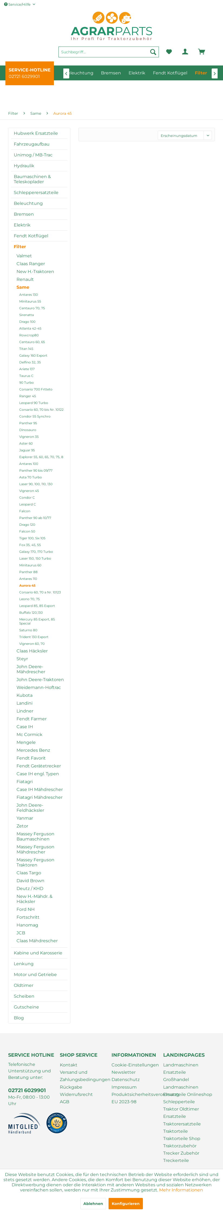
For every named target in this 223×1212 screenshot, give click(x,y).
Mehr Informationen (181, 1190)
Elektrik (22, 225)
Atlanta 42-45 (30, 328)
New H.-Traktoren (35, 271)
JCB (21, 932)
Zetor (22, 826)
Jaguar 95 (27, 450)
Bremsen (24, 214)
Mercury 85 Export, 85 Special (37, 621)
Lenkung (24, 963)
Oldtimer (23, 985)
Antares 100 (28, 464)
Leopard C (27, 504)
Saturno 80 (28, 630)
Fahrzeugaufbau (32, 144)
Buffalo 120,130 (31, 612)
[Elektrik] (137, 73)
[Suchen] (153, 52)
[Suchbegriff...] (108, 52)
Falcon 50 (27, 531)
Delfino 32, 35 (30, 362)
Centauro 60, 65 (32, 342)
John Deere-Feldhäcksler (30, 808)
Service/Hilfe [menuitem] (17, 4)
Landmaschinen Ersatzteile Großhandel (180, 1072)
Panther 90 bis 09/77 (36, 470)
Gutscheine (26, 1007)
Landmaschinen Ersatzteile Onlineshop (187, 1091)
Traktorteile (175, 1131)
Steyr (22, 658)
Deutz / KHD (30, 888)
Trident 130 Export (33, 637)
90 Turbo (26, 382)
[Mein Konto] (180, 52)
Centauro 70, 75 (32, 308)
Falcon (24, 511)
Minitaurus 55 (30, 301)
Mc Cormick (29, 734)
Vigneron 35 (29, 437)
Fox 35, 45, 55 (30, 545)
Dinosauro (27, 430)
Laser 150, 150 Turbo (35, 558)
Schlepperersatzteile (36, 192)
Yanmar (25, 818)
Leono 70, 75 (29, 599)
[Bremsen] (111, 73)
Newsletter (124, 1072)
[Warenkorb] (194, 52)
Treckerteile (176, 1160)
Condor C (27, 497)
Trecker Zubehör (181, 1153)
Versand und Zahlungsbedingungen (84, 1076)
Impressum (124, 1087)
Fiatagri (25, 781)
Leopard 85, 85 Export (37, 606)
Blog (19, 1017)
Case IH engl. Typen (38, 773)
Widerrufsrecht (76, 1094)
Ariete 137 (27, 369)
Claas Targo (29, 872)
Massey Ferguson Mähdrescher (35, 849)
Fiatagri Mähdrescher (40, 797)
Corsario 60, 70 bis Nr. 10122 (41, 410)
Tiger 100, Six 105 (32, 538)
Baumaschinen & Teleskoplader (32, 179)
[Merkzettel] (168, 52)
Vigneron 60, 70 (32, 644)
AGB (64, 1101)
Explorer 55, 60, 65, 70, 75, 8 (41, 457)
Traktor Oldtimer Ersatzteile (181, 1112)
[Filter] (201, 73)
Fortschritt (28, 917)
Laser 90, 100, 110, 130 (36, 484)
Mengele (26, 742)
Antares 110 (28, 579)
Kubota (24, 695)
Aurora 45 (27, 585)
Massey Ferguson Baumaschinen (35, 836)
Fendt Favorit (31, 758)
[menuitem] (108, 54)
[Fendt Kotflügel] (170, 73)
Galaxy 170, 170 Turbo (36, 552)
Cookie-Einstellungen (135, 1065)
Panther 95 (28, 423)
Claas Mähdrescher (37, 940)
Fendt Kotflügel (31, 235)
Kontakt (68, 1065)
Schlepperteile (179, 1101)
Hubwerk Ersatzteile (36, 133)
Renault (25, 279)
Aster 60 (26, 443)
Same (23, 287)
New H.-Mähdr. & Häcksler (35, 899)
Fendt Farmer (32, 718)
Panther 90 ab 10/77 (35, 518)
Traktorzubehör (179, 1145)
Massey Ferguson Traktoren (35, 862)
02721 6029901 (24, 76)
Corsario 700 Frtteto (36, 389)
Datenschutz (126, 1079)
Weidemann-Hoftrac (39, 687)
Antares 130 (28, 295)
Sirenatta (26, 315)
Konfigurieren (126, 1203)
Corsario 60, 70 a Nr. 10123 (40, 592)
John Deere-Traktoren (40, 679)
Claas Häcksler (32, 650)
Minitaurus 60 (30, 565)
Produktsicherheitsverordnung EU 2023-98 (136, 1098)
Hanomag (27, 925)
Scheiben (24, 996)
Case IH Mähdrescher (40, 789)
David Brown (30, 880)
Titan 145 (26, 349)
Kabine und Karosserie (38, 952)
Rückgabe (71, 1087)
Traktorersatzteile (182, 1123)
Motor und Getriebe (35, 974)
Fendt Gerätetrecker (39, 765)
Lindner (25, 711)
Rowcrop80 (29, 335)
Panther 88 (28, 572)
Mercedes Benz (33, 750)
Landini (24, 703)
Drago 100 (27, 322)
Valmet (24, 255)
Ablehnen (93, 1203)
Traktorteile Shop (181, 1138)
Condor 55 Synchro (35, 416)
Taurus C (26, 376)
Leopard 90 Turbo (33, 403)
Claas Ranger (31, 263)
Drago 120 (27, 525)
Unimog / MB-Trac (33, 154)
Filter (20, 246)
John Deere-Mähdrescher (31, 669)
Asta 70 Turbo (30, 477)
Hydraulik (24, 165)
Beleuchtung (28, 203)
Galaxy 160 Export (33, 355)
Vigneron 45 (29, 491)
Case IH (25, 726)
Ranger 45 (27, 396)
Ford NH (26, 909)
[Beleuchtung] (79, 73)
